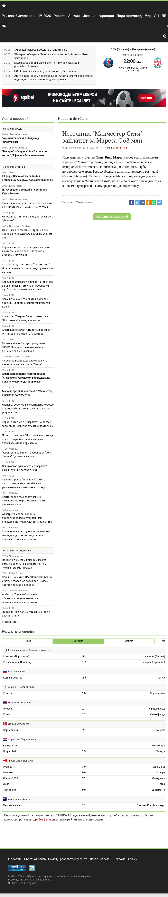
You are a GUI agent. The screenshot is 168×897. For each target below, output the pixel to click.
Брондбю (160, 730)
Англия (74, 16)
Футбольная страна (39, 876)
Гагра (162, 784)
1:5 (84, 693)
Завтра (129, 641)
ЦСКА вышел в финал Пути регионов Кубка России (45, 71)
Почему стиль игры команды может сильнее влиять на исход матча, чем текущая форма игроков (24, 563)
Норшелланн (10, 730)
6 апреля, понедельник (17, 550)
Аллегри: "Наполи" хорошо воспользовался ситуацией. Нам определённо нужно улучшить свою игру (27, 517)
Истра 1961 (9, 751)
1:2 (84, 662)
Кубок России (16, 186)
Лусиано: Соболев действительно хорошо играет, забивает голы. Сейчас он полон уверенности (28, 408)
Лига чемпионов (18, 134)
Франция (106, 16)
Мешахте (8, 772)
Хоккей (133, 859)
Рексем (7, 693)
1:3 (84, 751)
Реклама (119, 859)
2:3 (84, 708)
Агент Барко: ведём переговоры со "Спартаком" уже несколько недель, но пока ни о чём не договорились (26, 377)
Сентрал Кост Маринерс (151, 805)
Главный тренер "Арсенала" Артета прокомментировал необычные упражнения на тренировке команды (24, 483)
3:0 (84, 766)
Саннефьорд (157, 714)
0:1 (84, 656)
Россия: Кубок (16, 671)
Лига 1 (12, 172)
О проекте (15, 859)
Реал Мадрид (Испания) (17, 662)
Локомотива (158, 745)
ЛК (4, 26)
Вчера (27, 641)
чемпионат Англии (116, 147)
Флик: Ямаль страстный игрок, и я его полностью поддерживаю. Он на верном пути (27, 233)
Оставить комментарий (112, 216)
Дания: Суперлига (18, 723)
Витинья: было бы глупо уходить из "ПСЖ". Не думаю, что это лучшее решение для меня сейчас (23, 347)
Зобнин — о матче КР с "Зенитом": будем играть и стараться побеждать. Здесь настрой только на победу (27, 580)
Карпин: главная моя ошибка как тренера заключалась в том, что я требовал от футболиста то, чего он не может (27, 285)
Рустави (7, 766)
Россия (59, 16)
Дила (6, 784)
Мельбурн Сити (12, 805)
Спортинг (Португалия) (16, 656)
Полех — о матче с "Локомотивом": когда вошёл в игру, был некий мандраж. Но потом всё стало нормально (27, 439)
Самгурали (158, 778)
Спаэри (160, 772)
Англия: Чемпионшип (21, 687)
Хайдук (160, 751)
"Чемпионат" (84, 202)
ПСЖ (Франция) (120, 49)
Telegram (30, 883)
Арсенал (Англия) (154, 656)
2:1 (84, 730)
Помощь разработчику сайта (67, 859)
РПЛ (11, 213)
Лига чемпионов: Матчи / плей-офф (133, 69)
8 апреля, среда (12, 128)
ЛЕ (164, 16)
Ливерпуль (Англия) (143, 49)
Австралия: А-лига (19, 799)
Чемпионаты (16, 556)
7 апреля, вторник (14, 166)
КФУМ (6, 714)
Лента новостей (15, 119)
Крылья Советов (12, 677)
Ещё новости (10, 621)
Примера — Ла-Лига (19, 226)
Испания (89, 16)
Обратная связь (35, 859)
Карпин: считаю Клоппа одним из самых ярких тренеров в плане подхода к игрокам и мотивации (27, 251)
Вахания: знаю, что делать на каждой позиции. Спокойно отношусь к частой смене (26, 302)
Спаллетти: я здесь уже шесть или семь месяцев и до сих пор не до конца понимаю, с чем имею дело (26, 535)
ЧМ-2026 (44, 16)
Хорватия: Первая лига (22, 739)
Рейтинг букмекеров (18, 16)
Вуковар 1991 (11, 745)
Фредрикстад (157, 708)
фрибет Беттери (44, 819)
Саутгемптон (157, 693)
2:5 (84, 677)
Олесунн (8, 708)
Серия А (13, 449)
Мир (147, 16)
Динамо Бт (158, 766)
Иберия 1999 (10, 778)
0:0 (84, 772)
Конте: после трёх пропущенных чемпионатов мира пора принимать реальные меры (23, 500)
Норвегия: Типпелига (20, 702)
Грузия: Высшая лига (21, 760)
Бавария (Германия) (153, 662)
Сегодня (78, 641)
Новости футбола (72, 119)
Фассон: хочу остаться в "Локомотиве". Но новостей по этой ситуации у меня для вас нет (27, 268)
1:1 (84, 745)
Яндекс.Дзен (16, 883)
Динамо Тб (158, 789)
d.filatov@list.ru (44, 879)
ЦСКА (161, 677)
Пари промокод (129, 16)
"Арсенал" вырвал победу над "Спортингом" (41, 49)
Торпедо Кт (9, 789)
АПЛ (11, 387)
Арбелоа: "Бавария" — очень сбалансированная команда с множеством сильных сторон (20, 598)
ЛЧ (156, 16)
